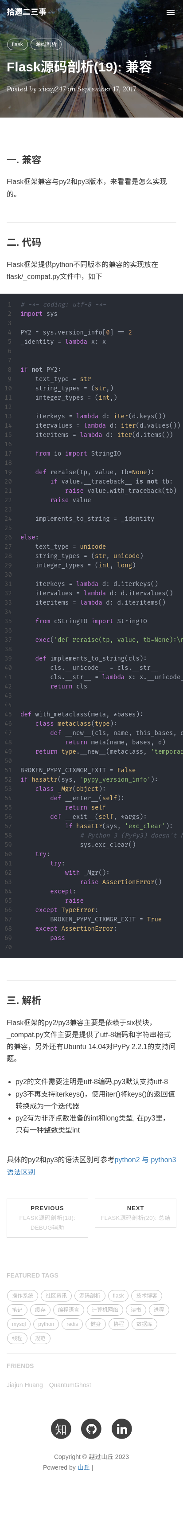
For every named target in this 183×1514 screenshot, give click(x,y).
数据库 (144, 1324)
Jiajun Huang (25, 1384)
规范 (40, 1338)
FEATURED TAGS (32, 1275)
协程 (118, 1324)
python (46, 1324)
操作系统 (22, 1296)
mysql (19, 1324)
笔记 (17, 1310)
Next (136, 1213)
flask (17, 44)
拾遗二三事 (27, 12)
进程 (159, 1310)
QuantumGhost (70, 1384)
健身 (95, 1324)
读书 (136, 1310)
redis (72, 1324)
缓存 (40, 1310)
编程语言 (68, 1310)
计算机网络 (105, 1310)
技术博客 (146, 1296)
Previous (47, 1218)
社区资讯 (56, 1296)
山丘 (84, 1467)
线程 (17, 1338)
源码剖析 (46, 44)
